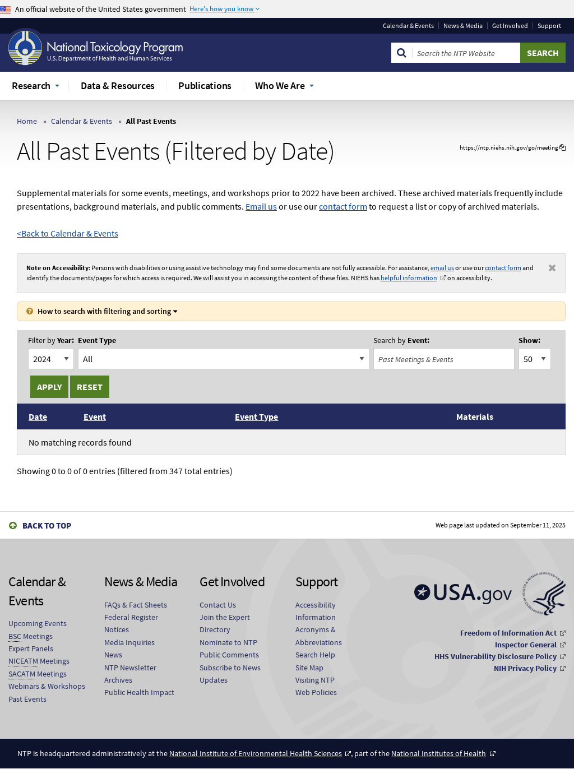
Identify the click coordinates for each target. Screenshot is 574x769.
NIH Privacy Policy (525, 668)
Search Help (315, 655)
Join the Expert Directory (225, 623)
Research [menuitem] (31, 85)
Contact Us (218, 605)
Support (549, 25)
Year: (51, 340)
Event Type (97, 340)
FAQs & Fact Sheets (135, 605)
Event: (401, 340)
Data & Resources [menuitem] (118, 85)
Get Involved (510, 25)
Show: (529, 340)
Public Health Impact (139, 692)
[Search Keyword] (466, 53)
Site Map (309, 668)
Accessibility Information (315, 611)
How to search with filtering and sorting (104, 311)
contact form (343, 206)
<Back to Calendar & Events (67, 233)
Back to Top (46, 525)
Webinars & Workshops (46, 686)
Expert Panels (30, 648)
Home (27, 121)
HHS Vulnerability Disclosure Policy (495, 656)
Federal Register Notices (131, 623)
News (113, 655)
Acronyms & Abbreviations (318, 635)
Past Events (27, 699)
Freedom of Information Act (508, 633)
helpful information (409, 278)
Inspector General (526, 645)
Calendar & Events (408, 25)
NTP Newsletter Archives (130, 674)
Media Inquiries (129, 642)
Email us (261, 206)
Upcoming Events (37, 623)
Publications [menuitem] (205, 85)
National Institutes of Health (438, 753)
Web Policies (316, 692)
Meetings (30, 636)
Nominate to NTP (228, 642)
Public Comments (229, 655)
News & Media (463, 25)
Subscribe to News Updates (230, 674)
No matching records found (80, 442)
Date (38, 416)
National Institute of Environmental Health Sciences (255, 753)
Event (95, 416)
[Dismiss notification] (552, 268)
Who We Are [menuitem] (280, 85)
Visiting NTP (315, 680)
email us (442, 267)
